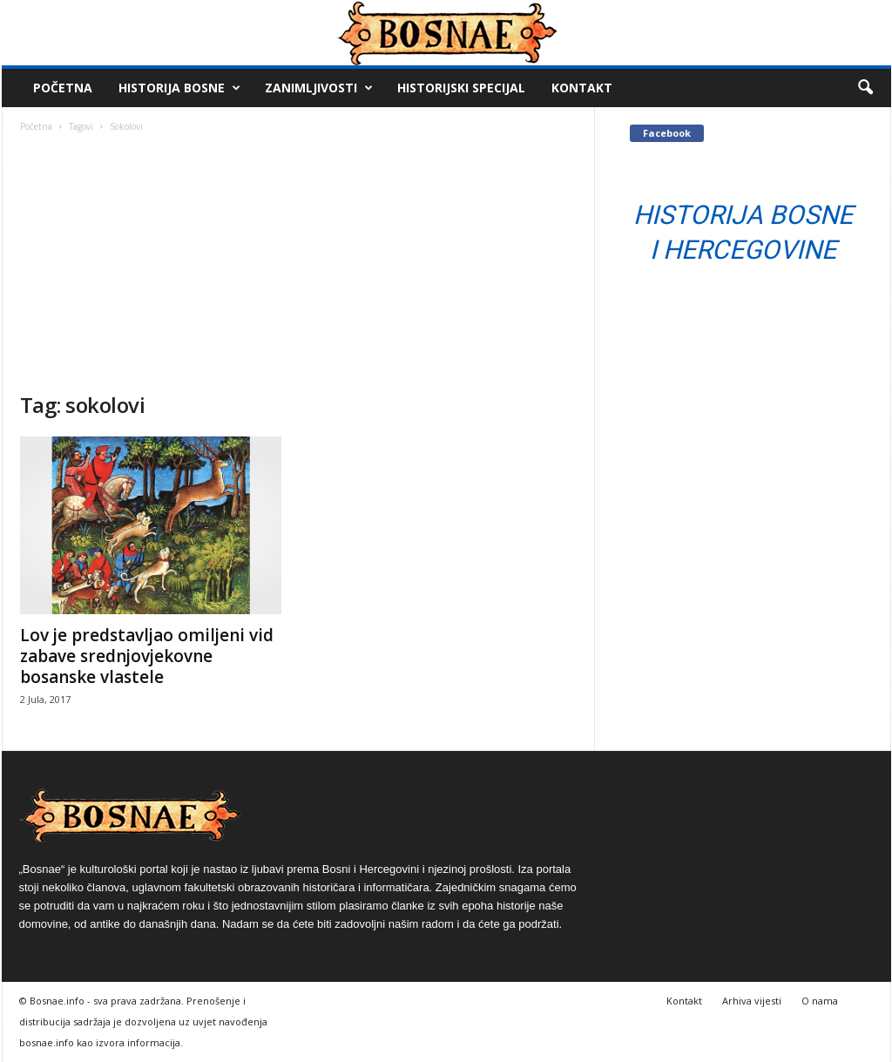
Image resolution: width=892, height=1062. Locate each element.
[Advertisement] (299, 260)
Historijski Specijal (461, 87)
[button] (865, 88)
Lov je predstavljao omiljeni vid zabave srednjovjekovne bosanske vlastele (147, 656)
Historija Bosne (179, 88)
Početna (62, 87)
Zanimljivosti (319, 88)
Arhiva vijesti (751, 1000)
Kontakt (581, 87)
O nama (819, 1000)
